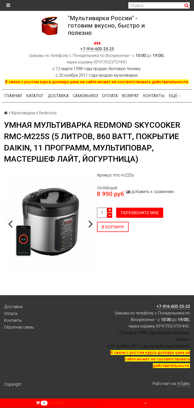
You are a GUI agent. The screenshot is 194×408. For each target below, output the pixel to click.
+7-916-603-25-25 (97, 49)
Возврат (130, 95)
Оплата (110, 95)
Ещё (175, 95)
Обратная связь (19, 327)
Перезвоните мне (140, 212)
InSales (183, 383)
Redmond (47, 113)
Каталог (35, 95)
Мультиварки (23, 113)
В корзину (113, 227)
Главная (13, 95)
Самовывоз (85, 95)
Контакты (154, 95)
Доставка (58, 95)
